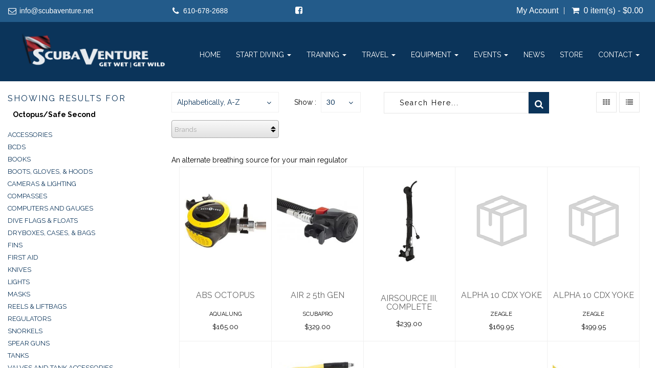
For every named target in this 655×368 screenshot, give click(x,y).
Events (491, 55)
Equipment (434, 55)
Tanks (18, 355)
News (533, 55)
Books (19, 159)
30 (330, 102)
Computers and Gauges (50, 208)
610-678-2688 (205, 11)
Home (210, 55)
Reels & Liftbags (37, 306)
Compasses (27, 196)
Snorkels (25, 331)
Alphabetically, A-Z (208, 102)
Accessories (30, 135)
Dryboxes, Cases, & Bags (51, 233)
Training (326, 55)
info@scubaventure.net (56, 11)
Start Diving (263, 55)
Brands (185, 129)
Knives (19, 269)
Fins (15, 245)
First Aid (23, 257)
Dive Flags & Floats (43, 220)
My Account (537, 10)
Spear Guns (29, 343)
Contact (619, 55)
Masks (19, 294)
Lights (19, 282)
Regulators (29, 319)
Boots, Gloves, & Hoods (50, 171)
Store (571, 55)
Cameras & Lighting (42, 184)
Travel (379, 55)
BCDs (17, 147)
